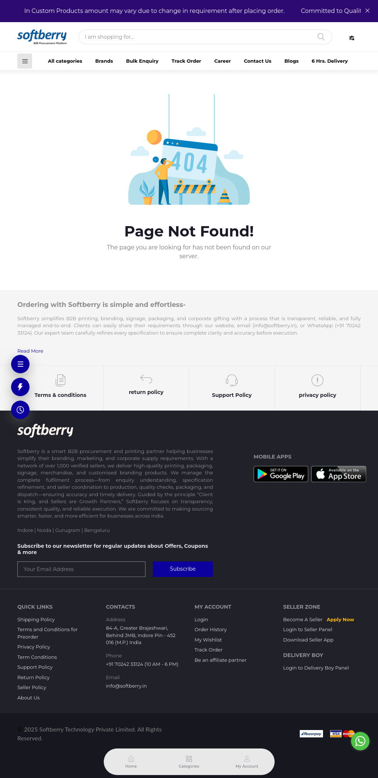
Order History (211, 629)
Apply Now (340, 619)
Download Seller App (308, 640)
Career (222, 61)
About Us (28, 698)
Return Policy (33, 677)
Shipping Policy (36, 619)
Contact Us (257, 61)
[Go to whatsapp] (360, 741)
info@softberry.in (126, 686)
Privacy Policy (33, 647)
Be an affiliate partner (221, 660)
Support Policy (34, 667)
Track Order (186, 61)
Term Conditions (37, 657)
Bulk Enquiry (142, 61)
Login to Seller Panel (307, 629)
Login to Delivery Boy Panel (316, 668)
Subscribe (183, 569)
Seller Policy (31, 687)
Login (201, 619)
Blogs (292, 61)
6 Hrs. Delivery (330, 61)
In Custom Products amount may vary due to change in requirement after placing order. (151, 10)
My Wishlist (208, 640)
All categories (65, 61)
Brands (104, 61)
